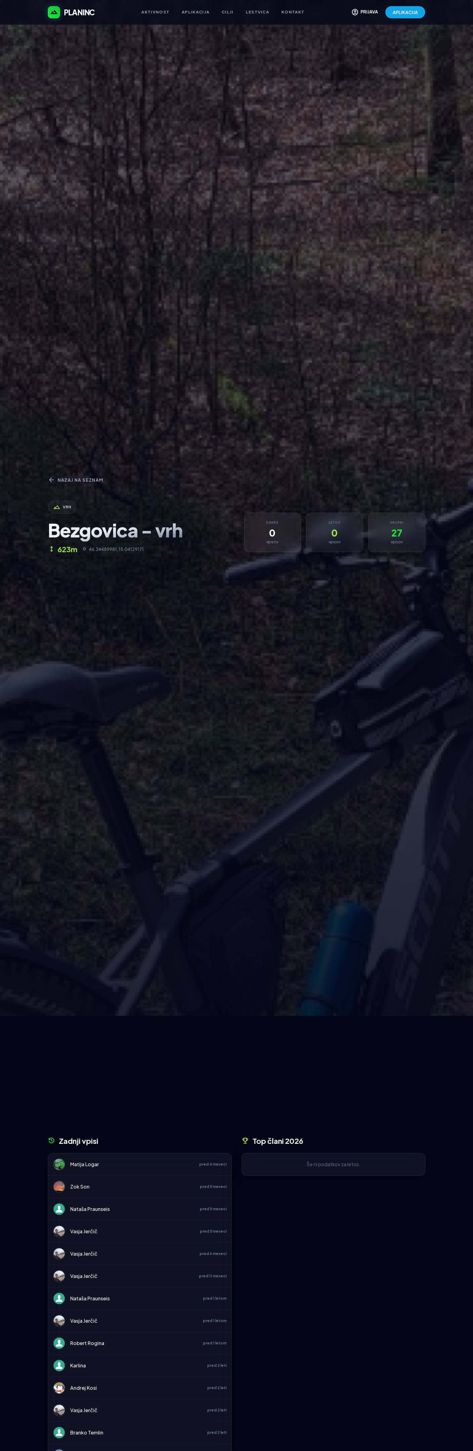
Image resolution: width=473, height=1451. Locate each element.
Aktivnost (155, 11)
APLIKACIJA (405, 12)
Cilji (228, 11)
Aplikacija (195, 11)
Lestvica (257, 11)
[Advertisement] (237, 1078)
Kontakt (292, 11)
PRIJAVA (364, 12)
